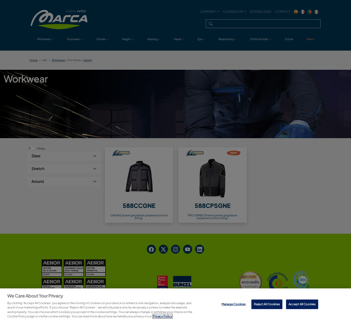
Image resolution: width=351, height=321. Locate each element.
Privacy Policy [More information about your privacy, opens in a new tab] (162, 316)
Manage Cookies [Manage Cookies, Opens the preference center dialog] (234, 304)
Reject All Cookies (267, 304)
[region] (175, 304)
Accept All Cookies (302, 304)
